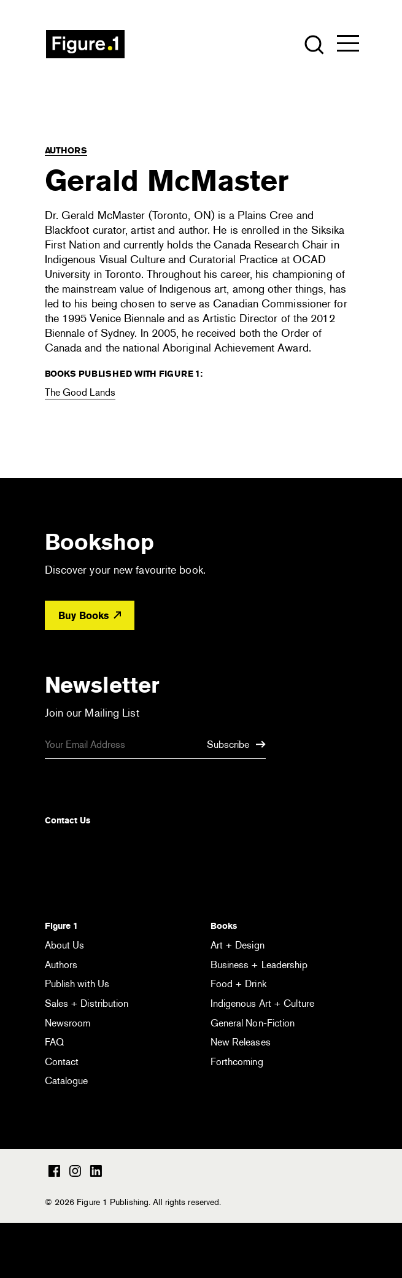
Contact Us (67, 820)
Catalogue (66, 1080)
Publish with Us (77, 983)
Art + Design (238, 945)
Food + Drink (238, 983)
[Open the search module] (313, 44)
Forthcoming (237, 1061)
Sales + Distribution (87, 1003)
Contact (62, 1061)
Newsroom (68, 1023)
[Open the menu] (348, 46)
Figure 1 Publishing (85, 44)
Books (224, 925)
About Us (65, 945)
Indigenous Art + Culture (262, 1003)
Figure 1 (61, 925)
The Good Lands (80, 392)
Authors (66, 150)
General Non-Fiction (253, 1023)
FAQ (54, 1042)
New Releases (241, 1042)
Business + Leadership (259, 964)
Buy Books (89, 615)
